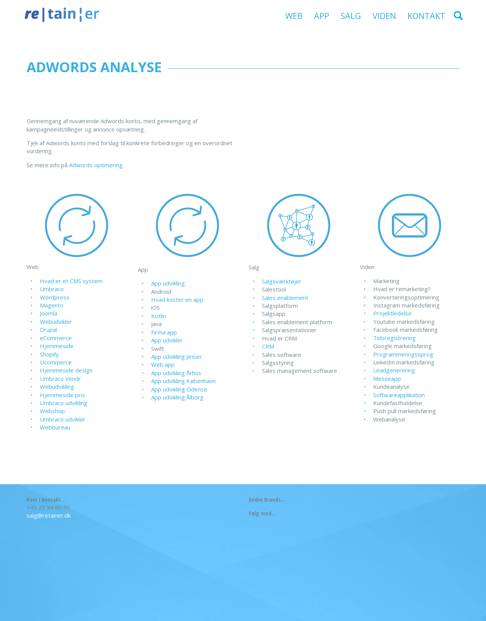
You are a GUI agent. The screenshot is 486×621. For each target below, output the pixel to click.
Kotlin (158, 316)
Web (294, 15)
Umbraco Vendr (60, 378)
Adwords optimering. (96, 165)
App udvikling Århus (176, 373)
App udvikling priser (176, 356)
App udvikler (167, 340)
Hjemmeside (57, 346)
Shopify (49, 354)
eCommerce (56, 338)
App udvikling (168, 283)
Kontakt (426, 15)
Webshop (52, 411)
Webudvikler (56, 321)
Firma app (164, 332)
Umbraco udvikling (63, 403)
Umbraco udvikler (62, 419)
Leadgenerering (394, 370)
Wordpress (54, 297)
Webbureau (55, 427)
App (321, 15)
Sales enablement (285, 297)
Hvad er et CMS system (71, 281)
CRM (268, 346)
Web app (163, 364)
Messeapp (387, 378)
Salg (351, 15)
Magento (51, 305)
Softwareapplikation (399, 395)
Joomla (48, 313)
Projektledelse (392, 313)
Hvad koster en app (177, 299)
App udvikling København (183, 381)
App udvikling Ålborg (177, 397)
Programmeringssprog (403, 354)
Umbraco (52, 289)
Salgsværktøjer (281, 281)
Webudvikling (57, 386)
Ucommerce (56, 362)
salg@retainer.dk (49, 515)
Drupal (48, 329)
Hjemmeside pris (62, 395)
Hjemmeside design (66, 370)
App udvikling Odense (179, 389)
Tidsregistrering (394, 338)
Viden (384, 15)
